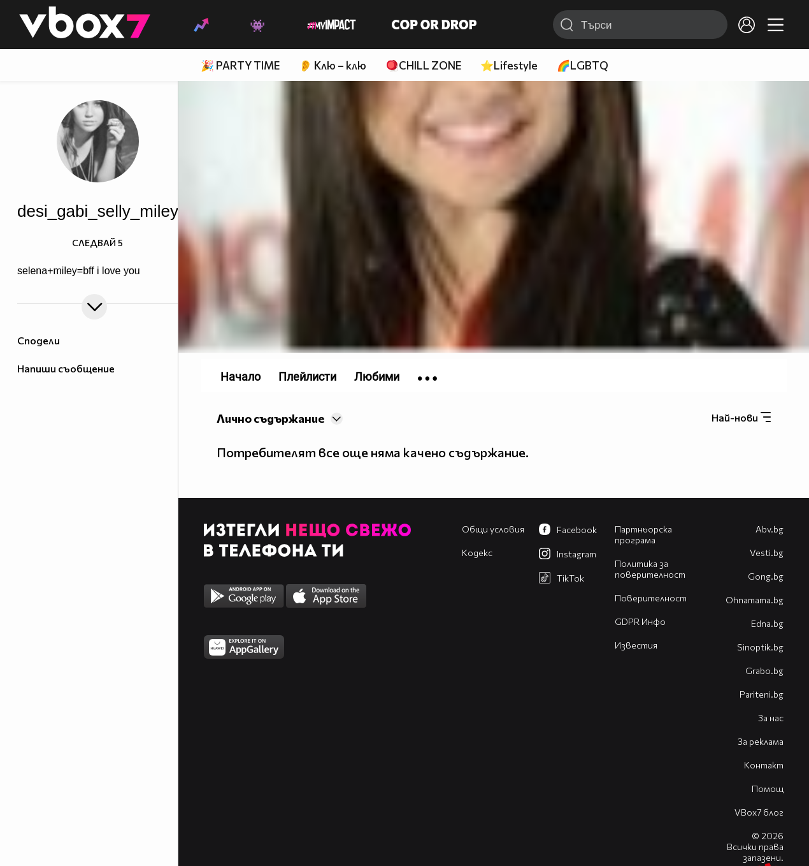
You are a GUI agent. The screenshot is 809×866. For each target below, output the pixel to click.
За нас (771, 717)
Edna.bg (767, 623)
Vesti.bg (767, 552)
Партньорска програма (643, 534)
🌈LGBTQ (582, 65)
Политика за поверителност (650, 569)
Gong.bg (766, 576)
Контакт (764, 765)
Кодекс (477, 552)
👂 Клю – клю (332, 65)
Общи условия (493, 529)
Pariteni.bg (762, 694)
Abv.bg (769, 529)
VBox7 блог (759, 812)
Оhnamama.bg (755, 599)
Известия (636, 645)
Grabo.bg (764, 670)
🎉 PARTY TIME (240, 65)
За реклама (761, 741)
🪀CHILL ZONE (423, 65)
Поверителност (651, 597)
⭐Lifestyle (509, 65)
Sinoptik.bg (760, 647)
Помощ (768, 788)
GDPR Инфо (640, 621)
